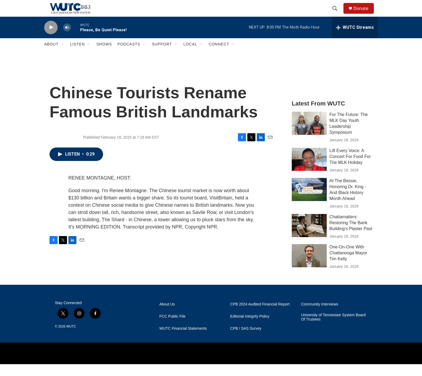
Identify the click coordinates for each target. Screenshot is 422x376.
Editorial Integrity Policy (249, 328)
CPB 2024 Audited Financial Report (259, 316)
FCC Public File (172, 328)
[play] (51, 39)
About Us (167, 316)
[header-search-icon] (337, 14)
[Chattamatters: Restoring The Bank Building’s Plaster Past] (309, 237)
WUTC (71, 338)
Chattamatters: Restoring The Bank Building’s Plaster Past (350, 234)
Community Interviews (319, 316)
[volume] (67, 39)
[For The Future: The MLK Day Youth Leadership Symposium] (309, 134)
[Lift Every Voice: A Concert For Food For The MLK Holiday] (309, 170)
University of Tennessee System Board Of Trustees (333, 329)
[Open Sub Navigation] (62, 56)
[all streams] (355, 39)
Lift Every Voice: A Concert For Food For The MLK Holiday (350, 168)
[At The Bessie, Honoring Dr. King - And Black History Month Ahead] (309, 201)
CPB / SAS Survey (245, 340)
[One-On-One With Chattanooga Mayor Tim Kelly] (309, 267)
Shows (104, 56)
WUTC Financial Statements (183, 340)
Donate (364, 14)
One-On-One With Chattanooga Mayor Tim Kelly (348, 264)
